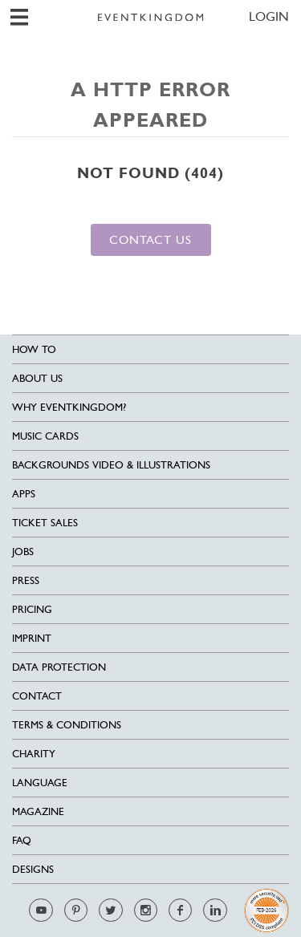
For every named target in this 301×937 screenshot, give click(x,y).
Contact (37, 696)
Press (25, 580)
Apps (23, 494)
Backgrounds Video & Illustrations (111, 465)
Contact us (150, 239)
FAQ (21, 840)
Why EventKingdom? (69, 407)
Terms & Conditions (66, 725)
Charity (33, 754)
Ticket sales (45, 523)
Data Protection (59, 667)
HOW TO (34, 349)
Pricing (32, 609)
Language (39, 783)
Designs (33, 869)
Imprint (31, 638)
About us (37, 378)
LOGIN (269, 16)
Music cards (45, 436)
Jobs (23, 552)
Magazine (38, 811)
